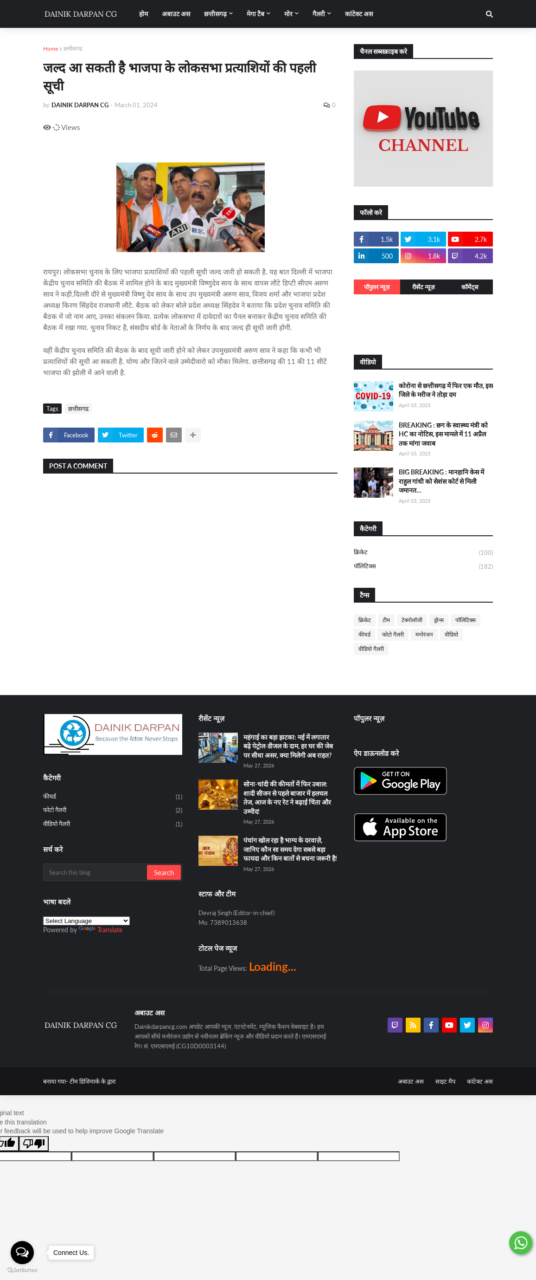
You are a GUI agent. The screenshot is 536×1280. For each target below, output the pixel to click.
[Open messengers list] (22, 1252)
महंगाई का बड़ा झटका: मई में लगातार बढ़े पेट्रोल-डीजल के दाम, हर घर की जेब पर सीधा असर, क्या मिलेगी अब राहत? (288, 746)
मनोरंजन (424, 634)
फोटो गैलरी (393, 634)
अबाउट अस (411, 1081)
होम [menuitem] (143, 14)
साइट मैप (445, 1081)
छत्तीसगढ (73, 48)
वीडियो (451, 634)
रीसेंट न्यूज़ (423, 287)
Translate (100, 930)
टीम (386, 620)
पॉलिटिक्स (423, 566)
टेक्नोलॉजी (412, 620)
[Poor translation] (34, 1143)
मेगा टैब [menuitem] (255, 14)
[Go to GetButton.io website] (22, 1270)
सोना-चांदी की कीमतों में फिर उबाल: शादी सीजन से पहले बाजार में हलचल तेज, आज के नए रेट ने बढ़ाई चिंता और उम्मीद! (287, 797)
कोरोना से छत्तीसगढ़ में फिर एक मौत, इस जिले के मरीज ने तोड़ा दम (446, 390)
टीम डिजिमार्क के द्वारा (92, 1081)
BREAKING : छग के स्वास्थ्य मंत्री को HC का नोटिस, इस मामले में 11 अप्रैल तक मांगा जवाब (443, 434)
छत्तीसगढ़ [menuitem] (215, 14)
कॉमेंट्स (470, 287)
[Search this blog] (96, 872)
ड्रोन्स (439, 620)
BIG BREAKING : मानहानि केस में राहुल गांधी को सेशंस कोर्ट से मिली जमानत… (441, 481)
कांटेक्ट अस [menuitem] (359, 14)
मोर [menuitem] (288, 14)
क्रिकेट (423, 553)
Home (50, 48)
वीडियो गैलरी (371, 648)
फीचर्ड (364, 634)
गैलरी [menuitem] (319, 14)
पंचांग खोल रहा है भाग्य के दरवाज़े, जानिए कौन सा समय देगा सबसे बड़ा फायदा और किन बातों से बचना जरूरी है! (290, 849)
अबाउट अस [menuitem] (176, 14)
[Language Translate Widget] (86, 920)
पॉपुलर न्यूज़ (377, 287)
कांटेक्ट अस (480, 1081)
